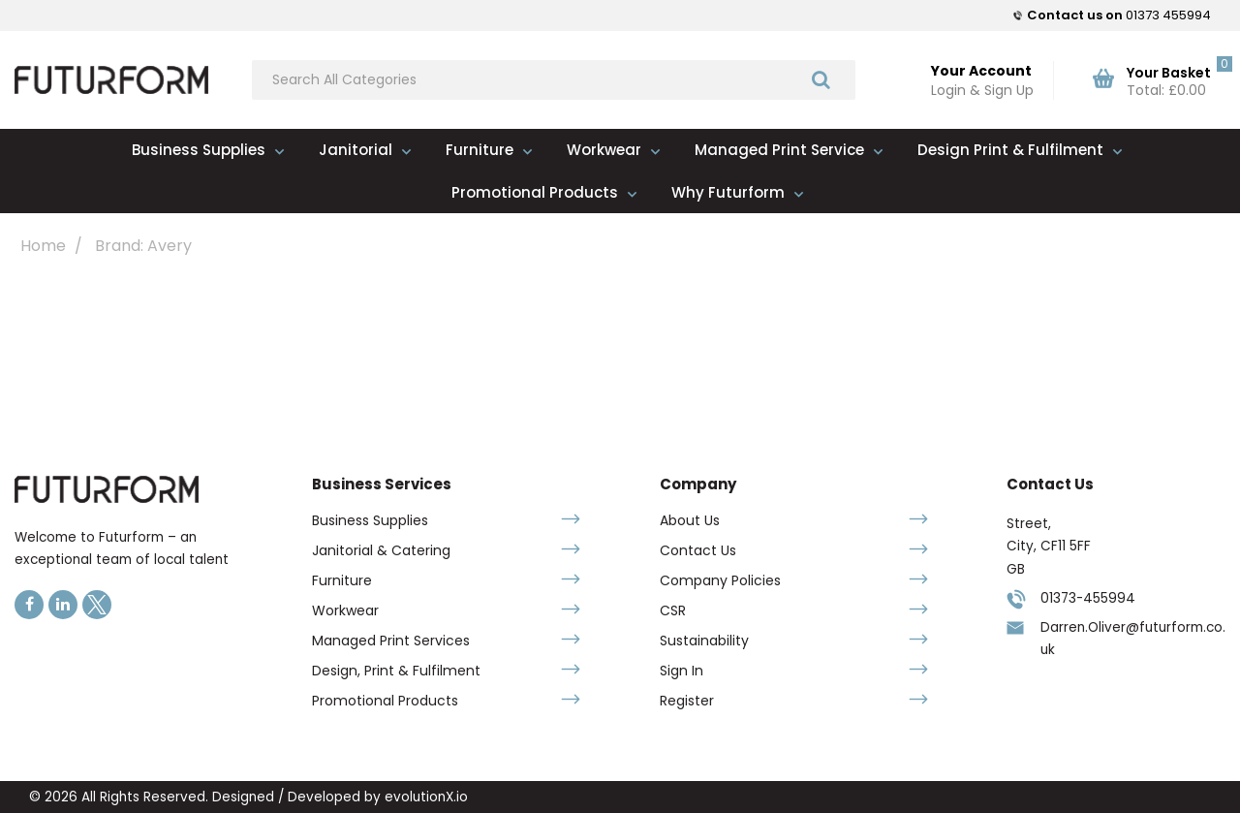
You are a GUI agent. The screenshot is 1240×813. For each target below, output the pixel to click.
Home (43, 246)
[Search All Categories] (553, 80)
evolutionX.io (426, 797)
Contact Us (698, 550)
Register (687, 700)
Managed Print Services (391, 640)
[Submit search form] (821, 79)
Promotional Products (534, 192)
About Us (690, 520)
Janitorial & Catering (381, 550)
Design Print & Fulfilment (1010, 150)
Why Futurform (728, 192)
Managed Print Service (779, 150)
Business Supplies (198, 150)
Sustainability (704, 640)
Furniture (479, 150)
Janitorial (355, 150)
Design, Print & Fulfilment (396, 670)
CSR (673, 610)
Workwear (604, 150)
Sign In (681, 670)
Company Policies (720, 580)
